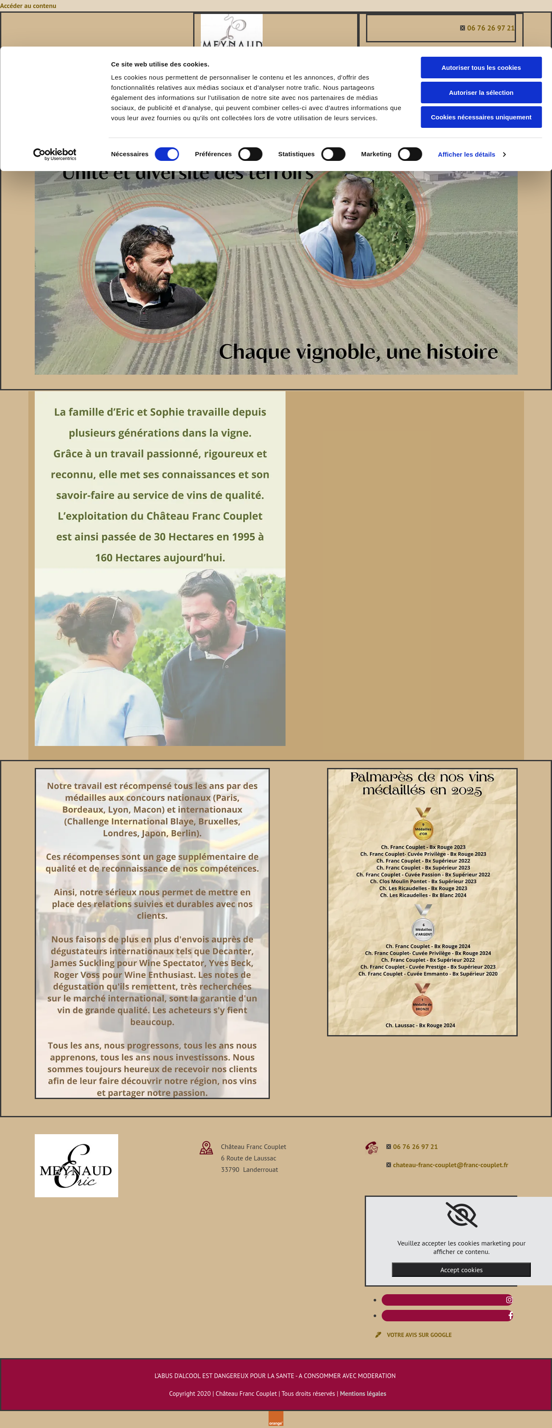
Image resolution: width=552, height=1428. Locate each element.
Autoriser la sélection (481, 46)
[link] (461, 1215)
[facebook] (510, 1315)
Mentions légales (363, 1393)
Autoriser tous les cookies (481, 21)
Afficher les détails (466, 107)
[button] (413, 1335)
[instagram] (509, 1300)
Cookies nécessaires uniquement (481, 70)
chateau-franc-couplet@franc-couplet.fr (450, 1164)
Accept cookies (461, 1269)
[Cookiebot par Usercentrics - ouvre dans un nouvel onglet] (55, 108)
